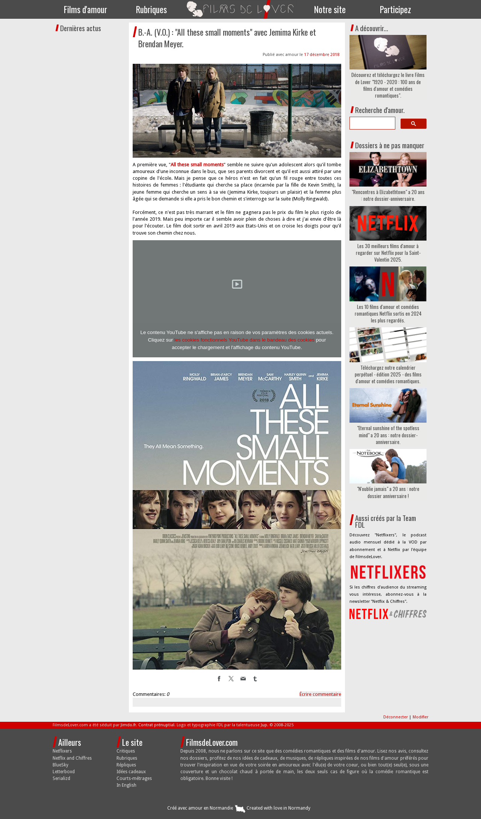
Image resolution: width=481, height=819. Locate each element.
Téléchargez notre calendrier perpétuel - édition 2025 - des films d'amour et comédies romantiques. (388, 374)
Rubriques (151, 9)
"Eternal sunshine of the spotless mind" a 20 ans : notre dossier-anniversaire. (388, 435)
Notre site (330, 9)
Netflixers (62, 751)
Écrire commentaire (320, 694)
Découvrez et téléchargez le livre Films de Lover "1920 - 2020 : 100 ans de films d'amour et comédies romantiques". (388, 85)
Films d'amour (85, 9)
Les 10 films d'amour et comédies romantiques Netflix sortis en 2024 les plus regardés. (388, 313)
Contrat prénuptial (156, 725)
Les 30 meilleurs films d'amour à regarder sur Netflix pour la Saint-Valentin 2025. (388, 252)
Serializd (61, 778)
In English (126, 785)
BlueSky (60, 765)
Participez (395, 9)
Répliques (126, 765)
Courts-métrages (134, 778)
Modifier (420, 717)
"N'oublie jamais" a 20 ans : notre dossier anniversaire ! (388, 492)
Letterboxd (64, 771)
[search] (371, 123)
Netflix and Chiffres (72, 758)
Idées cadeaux (131, 771)
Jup (264, 725)
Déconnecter (396, 717)
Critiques (125, 751)
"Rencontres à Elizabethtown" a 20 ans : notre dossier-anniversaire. (388, 195)
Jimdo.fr (128, 725)
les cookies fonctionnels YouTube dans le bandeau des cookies (244, 340)
